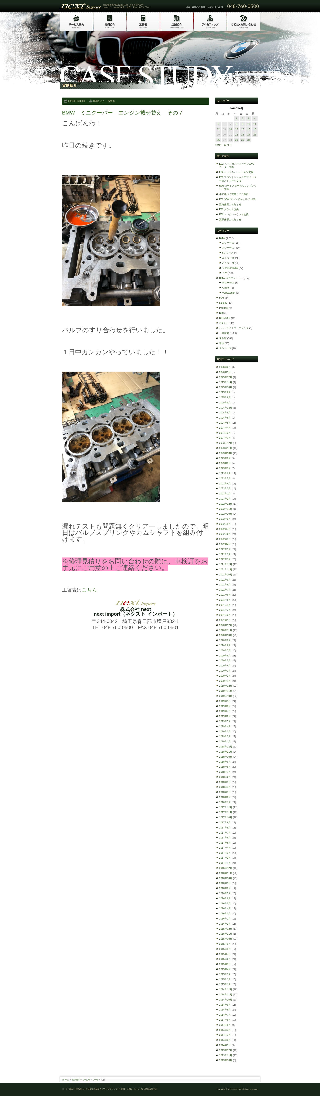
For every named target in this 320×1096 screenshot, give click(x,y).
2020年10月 (225, 635)
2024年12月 (225, 407)
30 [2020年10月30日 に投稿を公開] (242, 140)
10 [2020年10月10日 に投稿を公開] (248, 124)
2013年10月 (225, 1060)
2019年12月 (225, 685)
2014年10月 (225, 999)
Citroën (226, 287)
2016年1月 (225, 923)
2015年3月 (225, 974)
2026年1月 (225, 372)
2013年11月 (225, 1055)
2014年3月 (225, 1035)
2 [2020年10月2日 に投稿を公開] (242, 118)
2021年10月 (225, 574)
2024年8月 (225, 417)
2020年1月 (225, 681)
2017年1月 (225, 863)
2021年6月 (225, 594)
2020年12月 (225, 625)
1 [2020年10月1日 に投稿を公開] (236, 118)
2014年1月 (225, 1045)
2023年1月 (225, 498)
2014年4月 (225, 1030)
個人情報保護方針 (149, 1089)
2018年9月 (225, 761)
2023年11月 (225, 448)
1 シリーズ (228, 242)
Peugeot (223, 307)
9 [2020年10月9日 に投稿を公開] (242, 124)
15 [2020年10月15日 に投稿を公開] (236, 129)
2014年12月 (225, 989)
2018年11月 (225, 751)
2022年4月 (225, 544)
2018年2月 (225, 797)
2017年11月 (225, 812)
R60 (221, 313)
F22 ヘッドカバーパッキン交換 (236, 172)
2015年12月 (225, 928)
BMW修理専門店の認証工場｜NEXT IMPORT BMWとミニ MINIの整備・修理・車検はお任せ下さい (127, 6)
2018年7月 (225, 772)
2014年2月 (225, 1040)
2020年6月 (225, 655)
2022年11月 (225, 508)
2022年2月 (225, 554)
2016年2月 (225, 918)
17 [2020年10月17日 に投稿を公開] (248, 129)
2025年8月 (225, 397)
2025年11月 (225, 382)
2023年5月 (225, 478)
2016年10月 (225, 878)
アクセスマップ (110, 1089)
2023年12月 (225, 443)
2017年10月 (225, 817)
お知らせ (224, 323)
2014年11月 (225, 994)
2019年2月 (225, 736)
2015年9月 (225, 944)
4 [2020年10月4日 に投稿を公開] (255, 118)
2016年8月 (225, 888)
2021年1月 (225, 620)
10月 (95, 1079)
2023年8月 (225, 463)
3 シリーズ (228, 247)
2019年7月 (225, 711)
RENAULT (224, 318)
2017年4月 (225, 847)
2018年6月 (225, 777)
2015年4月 (225, 969)
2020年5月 (225, 660)
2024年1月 (225, 437)
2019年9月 (225, 701)
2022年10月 (225, 513)
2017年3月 (225, 853)
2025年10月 (225, 387)
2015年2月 (225, 979)
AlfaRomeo (228, 282)
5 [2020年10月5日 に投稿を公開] (218, 124)
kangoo (223, 302)
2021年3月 (225, 610)
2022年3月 (225, 549)
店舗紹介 (97, 1089)
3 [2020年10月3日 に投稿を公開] (248, 118)
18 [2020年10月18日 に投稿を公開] (254, 129)
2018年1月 (225, 802)
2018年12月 (225, 746)
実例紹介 (76, 1079)
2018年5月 (225, 782)
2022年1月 (225, 559)
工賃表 (89, 1089)
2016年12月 (225, 868)
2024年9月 (225, 412)
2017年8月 (225, 827)
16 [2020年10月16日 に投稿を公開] (242, 129)
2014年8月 (225, 1009)
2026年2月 (225, 367)
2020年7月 (225, 650)
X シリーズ (228, 258)
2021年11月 (225, 569)
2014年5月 (225, 1025)
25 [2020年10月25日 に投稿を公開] (254, 134)
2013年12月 (225, 1050)
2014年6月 (225, 1019)
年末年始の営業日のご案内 (234, 194)
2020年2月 (225, 675)
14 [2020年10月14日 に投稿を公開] (230, 129)
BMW (96, 101)
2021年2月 (225, 615)
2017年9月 (225, 822)
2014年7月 (225, 1014)
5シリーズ (227, 252)
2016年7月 (225, 893)
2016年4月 (225, 908)
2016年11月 (225, 873)
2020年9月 (225, 640)
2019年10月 (225, 696)
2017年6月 (225, 837)
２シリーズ (225, 348)
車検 (221, 343)
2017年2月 (225, 857)
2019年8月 (225, 706)
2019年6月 (225, 716)
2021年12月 (225, 564)
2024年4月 (225, 427)
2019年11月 (225, 691)
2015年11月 (225, 933)
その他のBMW (230, 268)
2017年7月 (225, 832)
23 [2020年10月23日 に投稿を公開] (242, 134)
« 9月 (218, 144)
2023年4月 (225, 483)
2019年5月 (225, 721)
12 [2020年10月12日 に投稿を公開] (218, 129)
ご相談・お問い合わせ (129, 1089)
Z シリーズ (228, 263)
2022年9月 (225, 518)
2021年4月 (225, 605)
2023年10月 (225, 453)
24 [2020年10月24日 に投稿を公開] (248, 134)
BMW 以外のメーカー (231, 278)
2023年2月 (225, 493)
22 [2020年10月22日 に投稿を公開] (236, 134)
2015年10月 (225, 938)
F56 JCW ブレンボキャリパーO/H (238, 199)
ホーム (65, 1079)
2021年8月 (225, 584)
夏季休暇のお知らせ (230, 219)
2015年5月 (225, 964)
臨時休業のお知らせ (230, 204)
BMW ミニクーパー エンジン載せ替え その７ (122, 112)
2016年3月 (225, 913)
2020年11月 (225, 630)
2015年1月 (225, 984)
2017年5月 (225, 842)
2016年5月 (225, 903)
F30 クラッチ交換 (229, 209)
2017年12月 (225, 807)
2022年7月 (225, 529)
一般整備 (110, 101)
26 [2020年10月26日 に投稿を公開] (218, 140)
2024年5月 (225, 422)
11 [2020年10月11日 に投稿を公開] (254, 124)
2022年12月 (225, 503)
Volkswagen (228, 292)
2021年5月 (225, 600)
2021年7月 (225, 589)
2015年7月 (225, 954)
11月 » (227, 144)
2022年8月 (225, 524)
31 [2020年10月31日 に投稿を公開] (248, 140)
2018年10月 (225, 756)
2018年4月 (225, 787)
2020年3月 (225, 670)
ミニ (102, 101)
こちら (89, 590)
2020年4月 (225, 665)
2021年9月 (225, 579)
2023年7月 (225, 468)
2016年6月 (225, 898)
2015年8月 (225, 949)
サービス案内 (68, 1089)
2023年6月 (225, 473)
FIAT (221, 297)
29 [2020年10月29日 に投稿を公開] (236, 140)
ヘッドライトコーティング (234, 328)
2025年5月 (225, 402)
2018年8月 (225, 766)
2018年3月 (225, 792)
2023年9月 (225, 458)
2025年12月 (225, 377)
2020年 (87, 1079)
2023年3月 (225, 488)
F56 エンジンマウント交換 (234, 214)
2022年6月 (225, 534)
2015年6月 (225, 959)
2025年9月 (225, 392)
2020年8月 (225, 645)
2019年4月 (225, 726)
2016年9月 (225, 883)
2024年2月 (225, 433)
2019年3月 (225, 731)
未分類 (223, 338)
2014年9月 (225, 1004)
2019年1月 (225, 741)
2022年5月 (225, 539)
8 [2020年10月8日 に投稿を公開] (236, 124)
